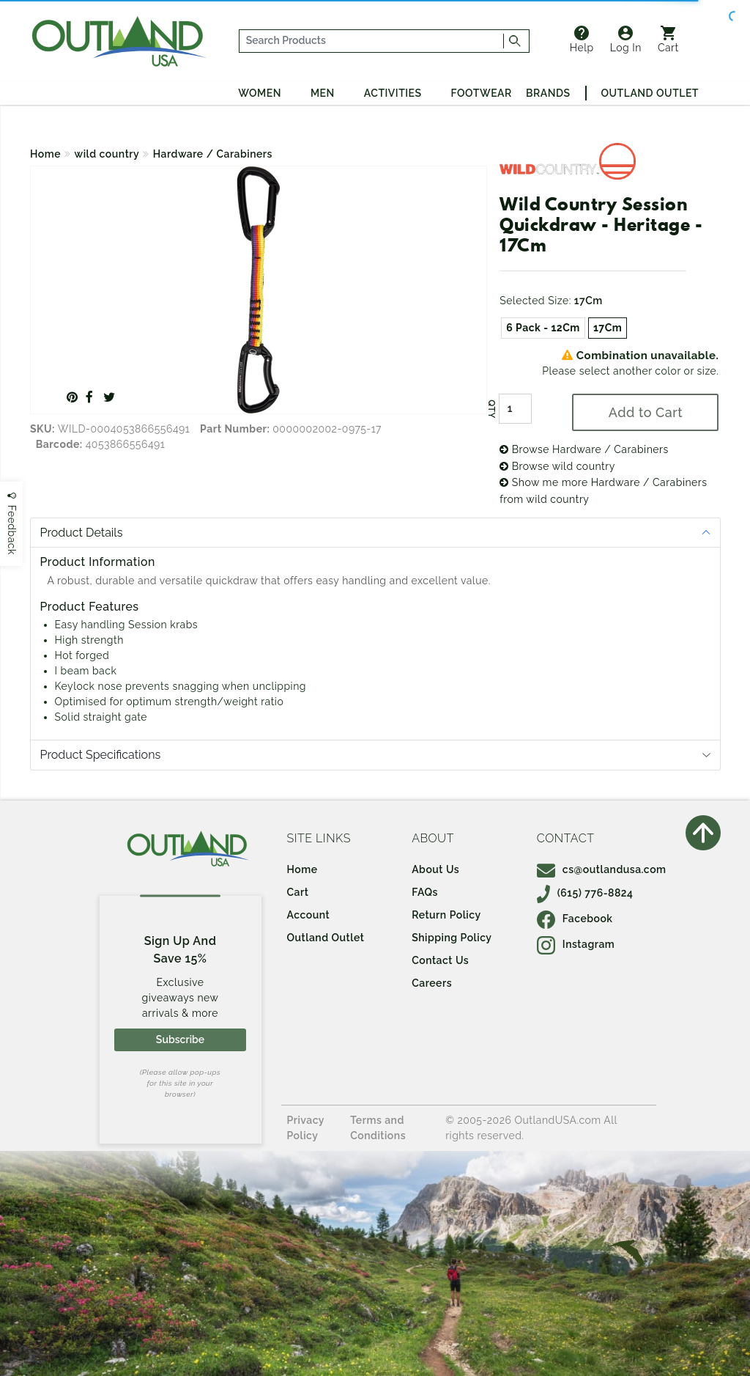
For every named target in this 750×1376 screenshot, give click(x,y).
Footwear (481, 93)
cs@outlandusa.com (602, 869)
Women (259, 93)
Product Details (81, 533)
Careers (432, 983)
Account (308, 915)
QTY (491, 409)
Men (323, 93)
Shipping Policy (451, 937)
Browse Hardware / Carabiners (584, 449)
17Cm (607, 328)
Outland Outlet (650, 93)
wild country (107, 154)
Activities (393, 93)
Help (582, 40)
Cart (668, 40)
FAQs (425, 892)
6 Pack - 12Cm (543, 328)
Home (45, 154)
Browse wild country (557, 466)
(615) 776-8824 (585, 893)
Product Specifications (100, 755)
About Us (435, 869)
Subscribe (180, 1039)
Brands (548, 93)
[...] (371, 41)
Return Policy (446, 915)
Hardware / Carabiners (212, 154)
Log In (626, 40)
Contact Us (440, 960)
